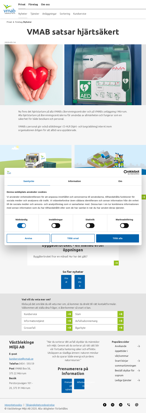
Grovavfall (30, 320)
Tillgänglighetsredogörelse (40, 402)
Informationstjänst (36, 314)
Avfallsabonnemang (88, 314)
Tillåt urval (73, 238)
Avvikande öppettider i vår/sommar (121, 344)
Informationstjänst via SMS (70, 387)
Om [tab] (120, 181)
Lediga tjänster (123, 373)
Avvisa (28, 238)
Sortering (65, 13)
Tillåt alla (118, 238)
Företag (81, 278)
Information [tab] (74, 181)
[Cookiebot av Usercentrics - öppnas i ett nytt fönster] (126, 172)
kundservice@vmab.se (21, 351)
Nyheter (22, 13)
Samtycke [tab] (28, 181)
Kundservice (79, 13)
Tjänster (34, 13)
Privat (64, 278)
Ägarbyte (81, 320)
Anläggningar (49, 13)
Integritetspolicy (13, 402)
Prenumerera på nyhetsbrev (70, 377)
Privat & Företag (14, 22)
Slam (78, 307)
